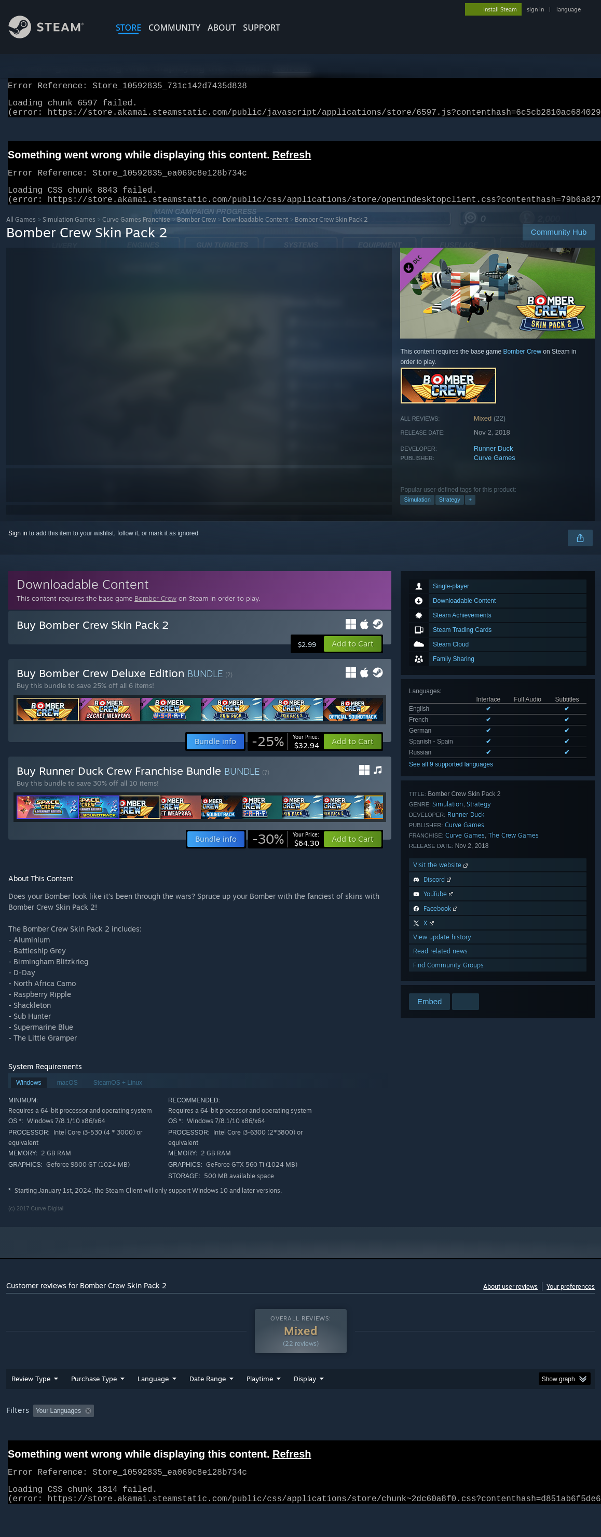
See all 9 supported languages (451, 776)
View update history (442, 949)
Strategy (449, 512)
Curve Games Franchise (136, 232)
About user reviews (510, 1299)
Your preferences (571, 1299)
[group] (300, 1439)
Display (305, 1405)
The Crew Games (513, 848)
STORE (128, 27)
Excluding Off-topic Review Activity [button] (163, 1437)
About (222, 27)
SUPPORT (261, 27)
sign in (535, 9)
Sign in (18, 545)
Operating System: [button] (405, 1437)
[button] (352, 656)
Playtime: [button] (243, 1437)
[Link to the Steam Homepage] (54, 35)
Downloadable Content (255, 232)
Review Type (30, 1405)
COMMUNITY (174, 27)
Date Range (207, 1405)
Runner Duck (493, 461)
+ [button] (470, 512)
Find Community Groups (448, 977)
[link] (285, 754)
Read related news (440, 963)
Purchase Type (94, 1405)
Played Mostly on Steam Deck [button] (317, 1437)
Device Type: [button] (538, 1437)
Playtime (260, 1405)
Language (153, 1405)
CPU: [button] (458, 1437)
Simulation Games (69, 232)
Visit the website (441, 877)
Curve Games (494, 470)
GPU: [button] (492, 1437)
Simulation (417, 512)
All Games (21, 232)
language (568, 9)
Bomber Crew (196, 232)
